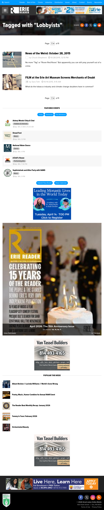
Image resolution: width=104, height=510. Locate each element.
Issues (67, 2)
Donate (22, 2)
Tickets (40, 2)
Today (41, 114)
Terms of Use (85, 507)
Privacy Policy (96, 507)
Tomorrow (49, 114)
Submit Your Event (44, 183)
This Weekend (60, 114)
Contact (82, 2)
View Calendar (61, 183)
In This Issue (96, 333)
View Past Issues (10, 333)
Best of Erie (31, 2)
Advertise (48, 2)
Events (89, 2)
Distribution (59, 2)
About (74, 2)
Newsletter (98, 2)
